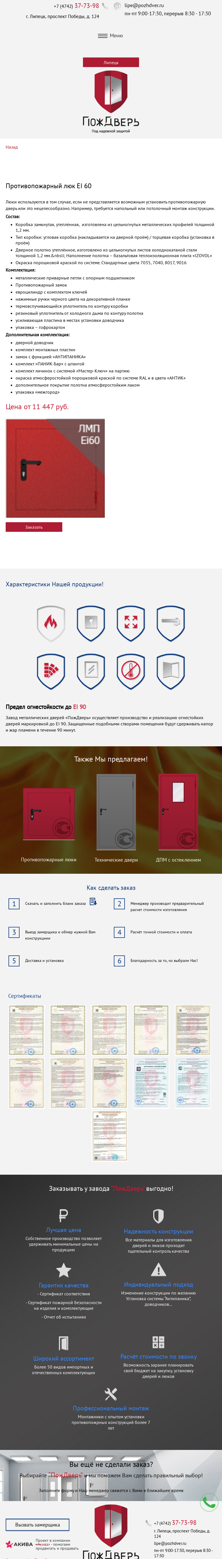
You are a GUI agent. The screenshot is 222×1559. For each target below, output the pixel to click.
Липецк (111, 62)
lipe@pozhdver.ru (144, 5)
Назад (12, 147)
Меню (110, 35)
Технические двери (116, 860)
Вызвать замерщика (37, 1524)
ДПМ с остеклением (178, 860)
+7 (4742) (76, 6)
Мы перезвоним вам (209, 1502)
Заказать (33, 527)
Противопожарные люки (48, 859)
